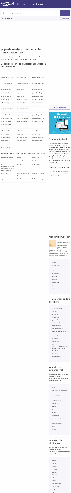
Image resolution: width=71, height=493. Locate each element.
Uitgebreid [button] (65, 18)
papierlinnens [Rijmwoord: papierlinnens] (21, 77)
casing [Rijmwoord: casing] (19, 157)
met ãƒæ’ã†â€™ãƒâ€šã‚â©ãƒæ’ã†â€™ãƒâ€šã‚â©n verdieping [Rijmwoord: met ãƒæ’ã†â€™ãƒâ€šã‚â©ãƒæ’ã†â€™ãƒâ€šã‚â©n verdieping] (7, 167)
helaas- (54, 412)
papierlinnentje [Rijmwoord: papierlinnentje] (6, 71)
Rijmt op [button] (4, 13)
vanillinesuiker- (56, 401)
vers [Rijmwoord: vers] (53, 285)
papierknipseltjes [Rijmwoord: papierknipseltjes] (6, 118)
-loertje (54, 480)
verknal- (54, 403)
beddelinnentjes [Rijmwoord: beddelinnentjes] (22, 137)
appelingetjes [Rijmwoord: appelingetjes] (21, 134)
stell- (53, 429)
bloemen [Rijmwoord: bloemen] (54, 279)
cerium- (54, 387)
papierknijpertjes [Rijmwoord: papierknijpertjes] (22, 115)
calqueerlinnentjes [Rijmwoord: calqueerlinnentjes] (7, 109)
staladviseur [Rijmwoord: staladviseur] (21, 179)
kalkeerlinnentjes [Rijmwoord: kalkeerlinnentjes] (6, 83)
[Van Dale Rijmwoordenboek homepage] (9, 4)
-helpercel (55, 486)
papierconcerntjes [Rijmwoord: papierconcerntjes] (38, 83)
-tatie (53, 489)
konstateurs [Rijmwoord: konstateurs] (36, 161)
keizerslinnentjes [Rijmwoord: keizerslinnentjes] (6, 115)
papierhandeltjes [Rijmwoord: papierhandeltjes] (37, 93)
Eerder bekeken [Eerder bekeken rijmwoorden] (7, 18)
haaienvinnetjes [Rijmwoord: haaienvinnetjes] (6, 147)
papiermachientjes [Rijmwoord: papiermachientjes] (22, 118)
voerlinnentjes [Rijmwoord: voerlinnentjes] (21, 103)
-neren (54, 466)
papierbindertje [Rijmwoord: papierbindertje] (37, 89)
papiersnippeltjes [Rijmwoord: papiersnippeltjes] (22, 121)
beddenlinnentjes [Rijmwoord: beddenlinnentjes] (37, 137)
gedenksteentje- (57, 418)
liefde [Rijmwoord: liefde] (53, 271)
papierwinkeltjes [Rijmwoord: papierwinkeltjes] (38, 77)
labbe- (54, 421)
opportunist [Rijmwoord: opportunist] (4, 173)
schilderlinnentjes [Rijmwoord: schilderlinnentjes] (22, 109)
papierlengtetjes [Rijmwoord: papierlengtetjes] (6, 96)
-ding (53, 463)
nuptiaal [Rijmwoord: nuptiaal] (19, 164)
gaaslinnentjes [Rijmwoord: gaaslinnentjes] (21, 144)
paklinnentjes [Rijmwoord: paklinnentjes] (21, 89)
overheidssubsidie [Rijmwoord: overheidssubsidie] (38, 173)
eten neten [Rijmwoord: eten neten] (4, 161)
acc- (53, 409)
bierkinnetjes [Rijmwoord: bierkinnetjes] (5, 140)
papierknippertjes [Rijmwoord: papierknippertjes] (37, 115)
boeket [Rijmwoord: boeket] (54, 276)
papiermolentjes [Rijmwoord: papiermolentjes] (37, 96)
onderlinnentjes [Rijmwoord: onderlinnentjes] (6, 89)
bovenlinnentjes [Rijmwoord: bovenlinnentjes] (6, 144)
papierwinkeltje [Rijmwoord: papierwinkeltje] (22, 99)
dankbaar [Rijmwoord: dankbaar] (55, 282)
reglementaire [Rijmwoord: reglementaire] (5, 179)
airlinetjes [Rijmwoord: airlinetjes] (35, 131)
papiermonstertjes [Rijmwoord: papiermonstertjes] (38, 118)
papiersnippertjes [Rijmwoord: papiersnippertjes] (37, 121)
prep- (53, 406)
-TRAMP (54, 475)
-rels (53, 478)
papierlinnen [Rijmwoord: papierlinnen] (21, 96)
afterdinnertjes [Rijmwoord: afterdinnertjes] (6, 131)
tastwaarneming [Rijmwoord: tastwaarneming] (37, 179)
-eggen (54, 460)
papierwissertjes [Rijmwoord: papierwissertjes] (37, 99)
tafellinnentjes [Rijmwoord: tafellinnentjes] (5, 103)
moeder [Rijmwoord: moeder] (54, 262)
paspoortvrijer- (56, 423)
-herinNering (56, 483)
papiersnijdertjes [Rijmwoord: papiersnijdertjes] (6, 121)
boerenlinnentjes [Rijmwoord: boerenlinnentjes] (22, 140)
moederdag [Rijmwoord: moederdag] (55, 265)
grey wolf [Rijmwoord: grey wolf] (20, 161)
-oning (54, 472)
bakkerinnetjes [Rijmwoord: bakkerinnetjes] (5, 137)
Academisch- (56, 398)
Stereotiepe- (56, 415)
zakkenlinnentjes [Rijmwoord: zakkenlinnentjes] (37, 103)
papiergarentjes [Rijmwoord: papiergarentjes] (22, 93)
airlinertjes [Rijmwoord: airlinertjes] (20, 131)
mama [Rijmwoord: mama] (54, 268)
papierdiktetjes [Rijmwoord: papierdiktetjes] (6, 93)
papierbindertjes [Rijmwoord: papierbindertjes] (7, 77)
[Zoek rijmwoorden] (19, 13)
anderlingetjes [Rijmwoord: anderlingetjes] (5, 134)
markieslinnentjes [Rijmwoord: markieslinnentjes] (22, 83)
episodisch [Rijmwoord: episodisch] (35, 157)
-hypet (54, 469)
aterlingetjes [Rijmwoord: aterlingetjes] (36, 134)
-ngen (53, 492)
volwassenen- (56, 395)
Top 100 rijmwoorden (59, 107)
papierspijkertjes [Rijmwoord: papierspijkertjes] (6, 125)
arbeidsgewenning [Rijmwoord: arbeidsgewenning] (7, 157)
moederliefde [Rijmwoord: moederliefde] (56, 273)
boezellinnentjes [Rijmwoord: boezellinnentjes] (37, 140)
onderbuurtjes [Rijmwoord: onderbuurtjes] (36, 164)
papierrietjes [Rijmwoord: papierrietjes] (5, 99)
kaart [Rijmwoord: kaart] (53, 288)
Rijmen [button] (65, 13)
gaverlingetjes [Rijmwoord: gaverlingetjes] (37, 144)
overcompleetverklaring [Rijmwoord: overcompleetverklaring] (23, 174)
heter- (53, 426)
